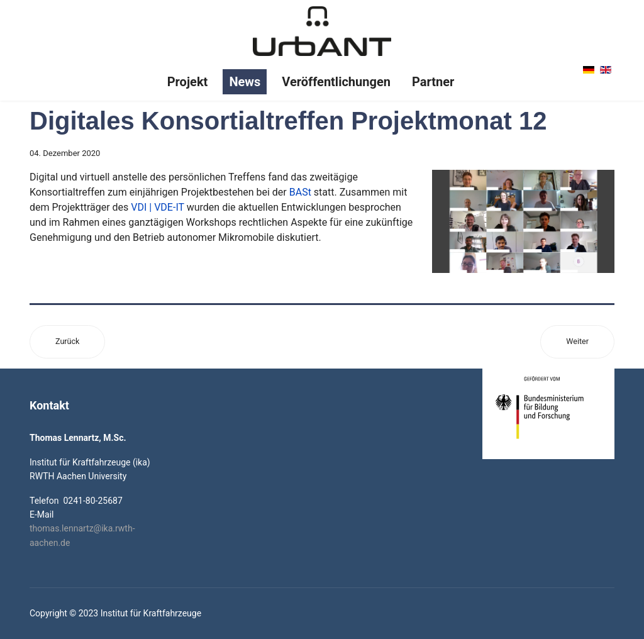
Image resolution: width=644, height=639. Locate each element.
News (244, 81)
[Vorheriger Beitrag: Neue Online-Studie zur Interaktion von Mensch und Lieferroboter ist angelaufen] (67, 341)
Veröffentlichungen (336, 81)
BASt (300, 192)
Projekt (187, 81)
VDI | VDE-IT (157, 207)
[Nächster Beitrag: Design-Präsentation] (577, 341)
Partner (433, 81)
